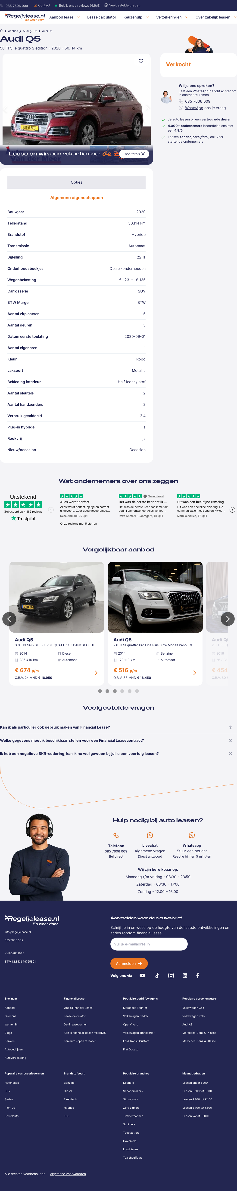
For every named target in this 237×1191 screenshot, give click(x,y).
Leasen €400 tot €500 (197, 1108)
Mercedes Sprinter (135, 1008)
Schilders (129, 1124)
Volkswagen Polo (193, 1016)
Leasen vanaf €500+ (196, 1116)
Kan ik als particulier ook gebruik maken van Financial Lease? (116, 727)
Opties (76, 182)
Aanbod (13, 31)
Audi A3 (187, 1024)
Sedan (9, 1099)
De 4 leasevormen (75, 1024)
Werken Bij (11, 1024)
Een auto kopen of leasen (80, 1041)
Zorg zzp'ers (131, 1108)
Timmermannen (133, 1116)
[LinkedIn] (185, 975)
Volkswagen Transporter (138, 1033)
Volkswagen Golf (193, 1008)
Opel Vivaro (130, 1024)
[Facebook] (198, 975)
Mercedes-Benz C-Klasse (199, 1033)
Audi (26, 31)
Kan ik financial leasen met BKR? (85, 1033)
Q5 (35, 31)
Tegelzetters (131, 1133)
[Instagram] (171, 975)
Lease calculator (74, 1016)
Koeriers (128, 1083)
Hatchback (12, 1083)
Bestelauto (12, 1116)
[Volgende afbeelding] (148, 109)
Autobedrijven (14, 1049)
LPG (66, 1116)
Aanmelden (126, 963)
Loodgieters (130, 1149)
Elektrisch (70, 1099)
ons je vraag (202, 108)
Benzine (69, 1083)
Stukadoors (130, 1099)
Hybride (69, 1108)
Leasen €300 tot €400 (197, 1099)
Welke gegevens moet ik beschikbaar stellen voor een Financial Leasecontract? (116, 740)
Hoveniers (129, 1141)
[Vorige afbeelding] (4, 109)
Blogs (8, 1033)
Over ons (10, 1016)
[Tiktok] (157, 975)
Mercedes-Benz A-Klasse (199, 1041)
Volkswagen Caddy (135, 1016)
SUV (7, 1091)
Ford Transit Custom (136, 1041)
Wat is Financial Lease (78, 1008)
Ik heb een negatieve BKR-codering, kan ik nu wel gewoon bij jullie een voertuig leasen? (116, 753)
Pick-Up (10, 1108)
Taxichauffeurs (132, 1158)
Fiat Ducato (130, 1049)
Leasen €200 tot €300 (197, 1091)
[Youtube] (142, 975)
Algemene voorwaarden (68, 1174)
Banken (10, 1041)
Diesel (68, 1091)
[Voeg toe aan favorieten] (141, 61)
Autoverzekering (15, 1058)
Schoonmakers (133, 1091)
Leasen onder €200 (195, 1083)
